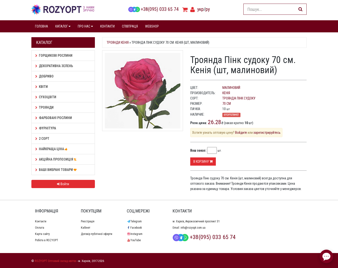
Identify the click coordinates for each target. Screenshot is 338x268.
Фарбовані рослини (53, 118)
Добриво (44, 76)
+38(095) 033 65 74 (153, 9)
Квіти (41, 87)
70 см (226, 104)
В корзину (203, 161)
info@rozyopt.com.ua (193, 227)
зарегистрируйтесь (267, 132)
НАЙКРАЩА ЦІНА (52, 149)
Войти (63, 184)
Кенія (226, 93)
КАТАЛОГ (62, 26)
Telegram (134, 221)
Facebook (134, 227)
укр (200, 9)
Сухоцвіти (45, 97)
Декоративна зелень (54, 66)
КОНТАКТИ (107, 26)
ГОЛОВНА (41, 26)
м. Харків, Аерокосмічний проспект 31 (196, 221)
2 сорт (42, 139)
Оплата (39, 227)
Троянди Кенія (118, 42)
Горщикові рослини (53, 55)
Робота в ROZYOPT (46, 240)
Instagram (134, 234)
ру (207, 9)
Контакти (40, 221)
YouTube (134, 240)
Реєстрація (87, 221)
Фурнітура (45, 128)
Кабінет (85, 227)
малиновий (231, 88)
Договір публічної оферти (96, 234)
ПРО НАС (85, 26)
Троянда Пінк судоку (238, 98)
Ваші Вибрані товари (56, 170)
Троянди (44, 107)
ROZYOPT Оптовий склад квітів (55, 261)
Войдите (241, 132)
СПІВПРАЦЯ (130, 26)
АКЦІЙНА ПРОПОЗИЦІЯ (56, 159)
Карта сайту (42, 234)
